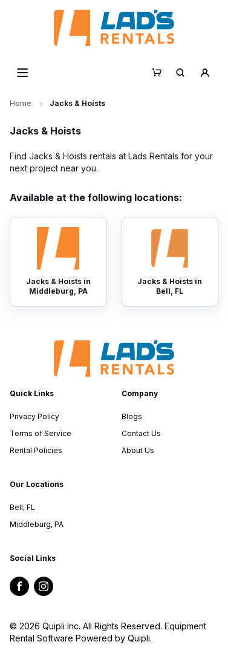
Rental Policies (36, 450)
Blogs (132, 416)
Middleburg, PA (37, 524)
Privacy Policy (34, 416)
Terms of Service (40, 433)
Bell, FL (22, 507)
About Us (138, 450)
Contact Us (141, 433)
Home (20, 103)
